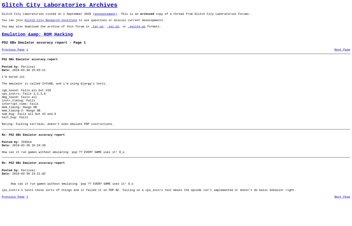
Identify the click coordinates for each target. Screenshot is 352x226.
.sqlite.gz (136, 30)
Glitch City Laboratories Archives (59, 6)
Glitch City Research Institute (50, 23)
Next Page (342, 55)
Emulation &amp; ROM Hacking (37, 38)
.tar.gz (97, 30)
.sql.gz (113, 30)
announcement (105, 16)
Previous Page (13, 55)
